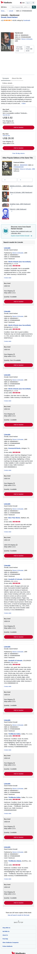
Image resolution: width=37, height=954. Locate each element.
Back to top (18, 922)
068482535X (24, 165)
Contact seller (7, 277)
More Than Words (14, 518)
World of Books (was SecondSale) (19, 261)
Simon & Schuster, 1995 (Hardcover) (21, 192)
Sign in (28, 2)
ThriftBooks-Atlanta (14, 861)
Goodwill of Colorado (15, 579)
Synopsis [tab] (5, 78)
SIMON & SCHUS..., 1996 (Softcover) (21, 186)
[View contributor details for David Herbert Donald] (9, 17)
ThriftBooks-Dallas (14, 734)
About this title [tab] (17, 78)
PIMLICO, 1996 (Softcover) (18, 209)
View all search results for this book (18, 915)
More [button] (24, 103)
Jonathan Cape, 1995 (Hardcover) (20, 204)
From (19, 49)
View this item (6, 115)
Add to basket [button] (18, 127)
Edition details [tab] (7, 83)
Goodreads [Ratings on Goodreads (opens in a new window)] (26, 20)
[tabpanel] (17, 95)
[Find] (34, 7)
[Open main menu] (4, 7)
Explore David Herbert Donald (22, 236)
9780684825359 (18, 167)
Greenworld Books (14, 448)
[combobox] (21, 7)
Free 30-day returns (18, 153)
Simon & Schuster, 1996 (27, 169)
